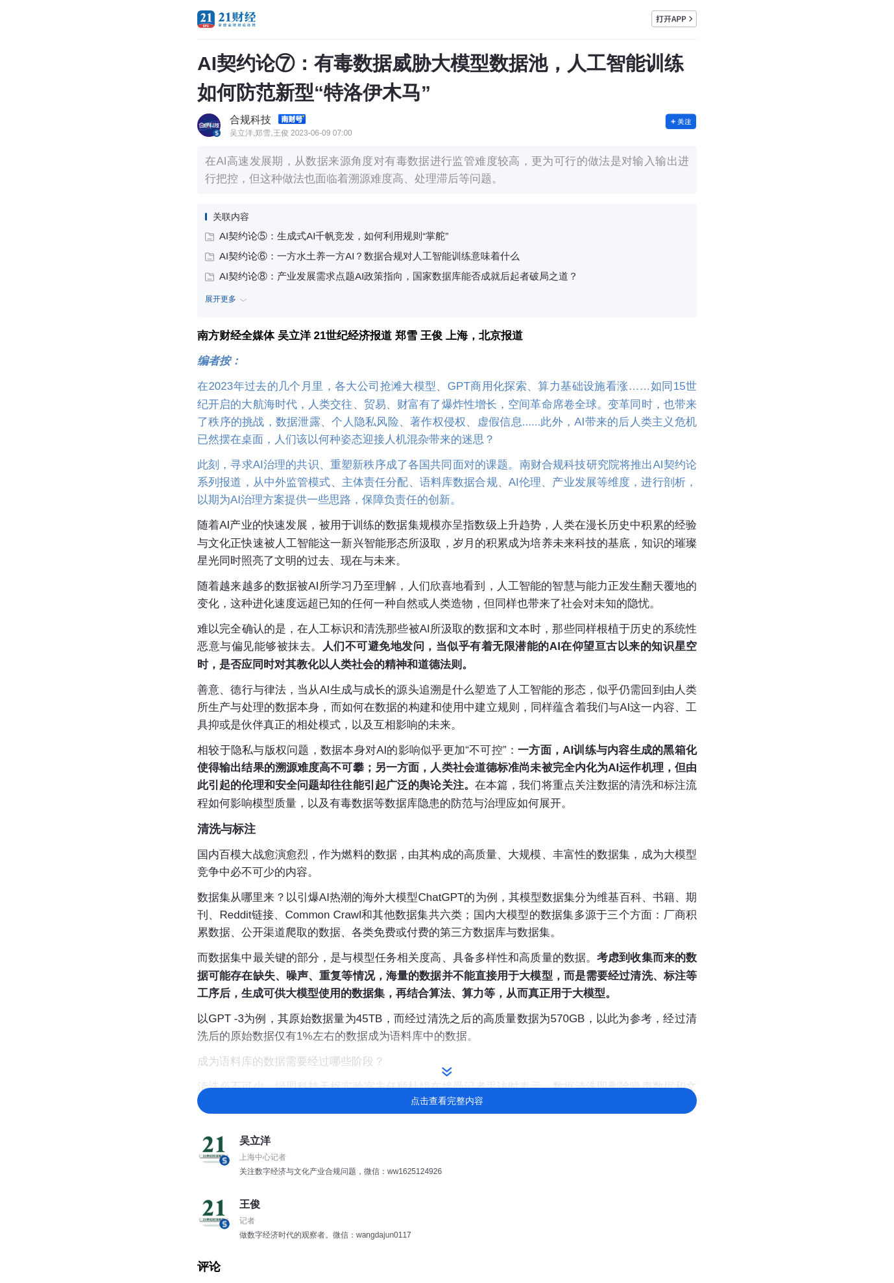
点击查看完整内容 (447, 1101)
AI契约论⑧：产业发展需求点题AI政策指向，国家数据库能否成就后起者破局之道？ (391, 276)
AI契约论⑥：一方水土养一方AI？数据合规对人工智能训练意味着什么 (362, 255)
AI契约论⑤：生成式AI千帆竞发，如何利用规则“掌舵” (326, 235)
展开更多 (227, 299)
